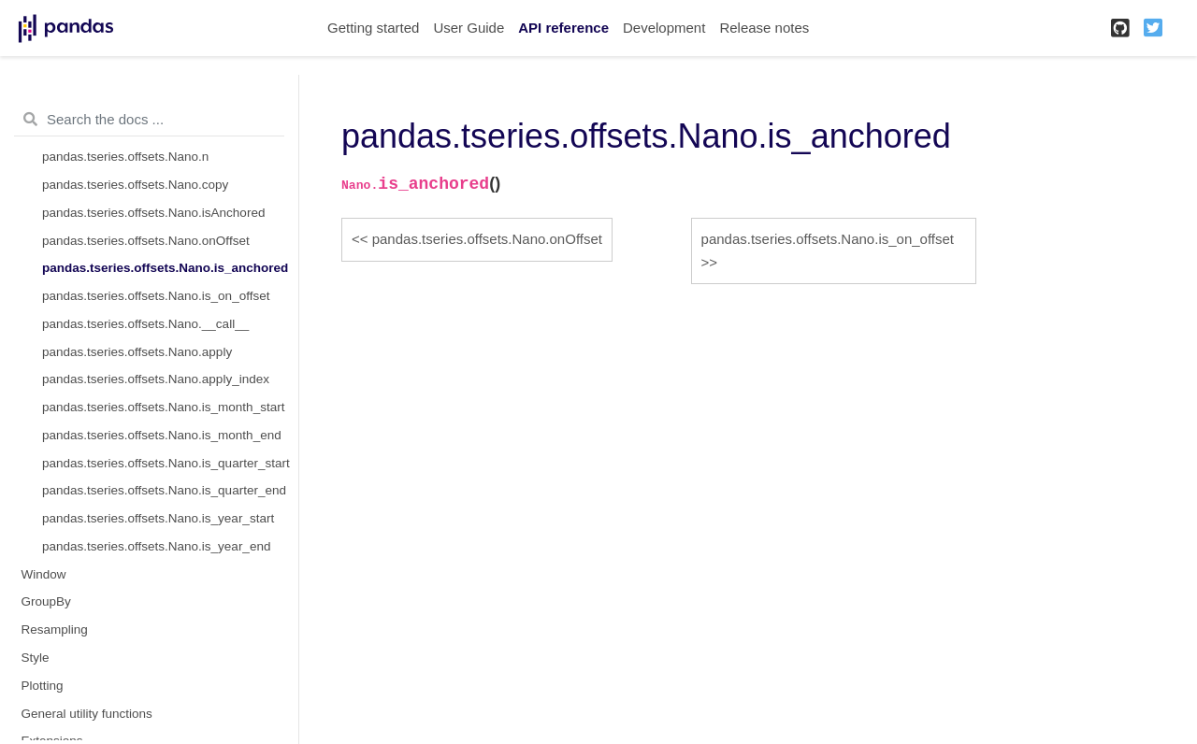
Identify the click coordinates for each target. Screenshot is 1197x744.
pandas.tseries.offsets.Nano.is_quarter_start (166, 463)
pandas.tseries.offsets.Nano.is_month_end (161, 435)
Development (664, 28)
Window (44, 574)
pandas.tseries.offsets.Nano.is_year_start (158, 518)
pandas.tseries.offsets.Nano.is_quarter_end (164, 490)
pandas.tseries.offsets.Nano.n (125, 157)
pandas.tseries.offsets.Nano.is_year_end (156, 546)
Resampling (55, 629)
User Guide (468, 28)
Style (36, 658)
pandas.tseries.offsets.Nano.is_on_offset (155, 296)
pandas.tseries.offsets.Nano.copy (135, 185)
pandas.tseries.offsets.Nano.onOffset (146, 241)
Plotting (43, 686)
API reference (563, 28)
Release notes (764, 28)
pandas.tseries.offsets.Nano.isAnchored (153, 213)
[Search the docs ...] (149, 119)
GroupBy (46, 601)
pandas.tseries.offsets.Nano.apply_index (155, 379)
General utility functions (87, 714)
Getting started (373, 28)
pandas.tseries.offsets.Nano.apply (137, 352)
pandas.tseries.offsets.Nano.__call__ (145, 324)
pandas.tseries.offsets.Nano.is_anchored (165, 268)
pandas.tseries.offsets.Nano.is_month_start (163, 407)
